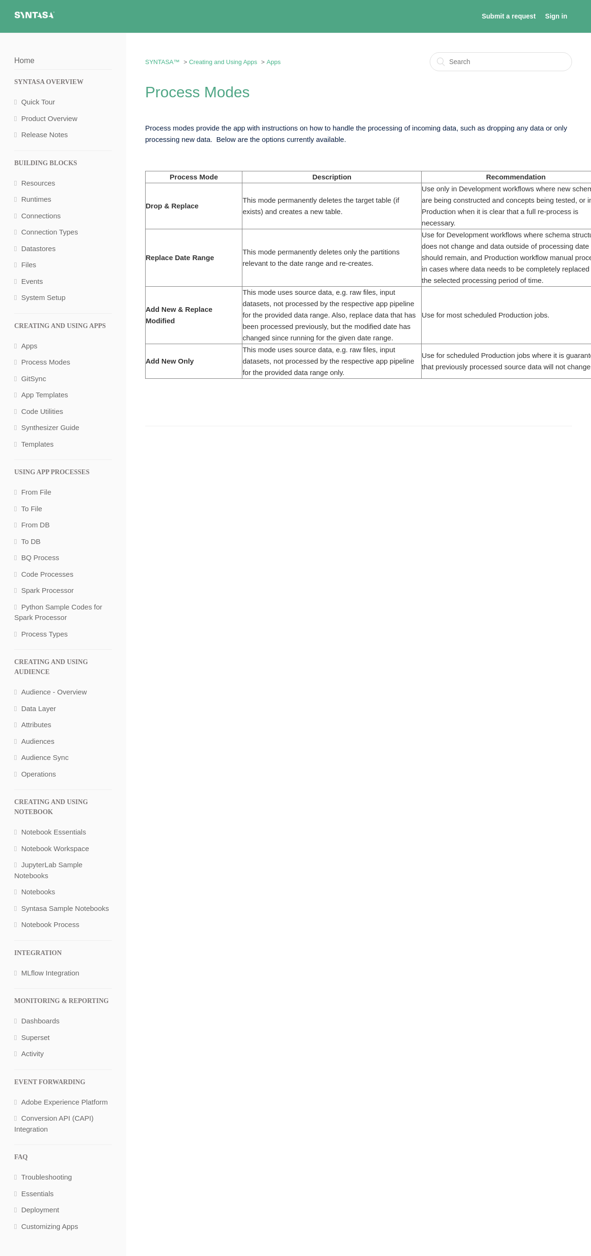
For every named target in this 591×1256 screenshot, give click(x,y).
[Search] (501, 61)
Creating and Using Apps (223, 62)
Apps (274, 62)
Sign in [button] (556, 16)
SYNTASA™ (162, 62)
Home (24, 60)
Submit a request (509, 16)
